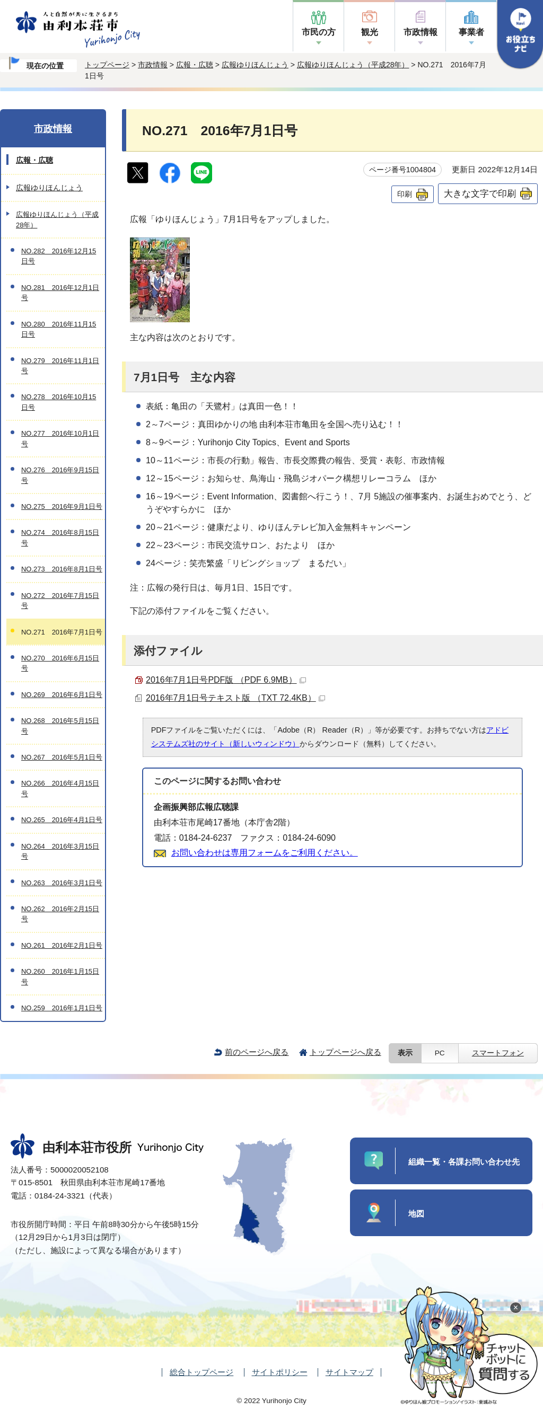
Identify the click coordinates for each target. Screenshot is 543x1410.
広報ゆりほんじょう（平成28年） (353, 64)
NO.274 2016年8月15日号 (60, 537)
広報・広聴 (194, 64)
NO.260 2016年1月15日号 (60, 976)
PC (440, 1053)
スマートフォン (498, 1053)
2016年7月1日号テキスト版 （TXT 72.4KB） (235, 697)
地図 (416, 1213)
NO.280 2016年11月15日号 (58, 329)
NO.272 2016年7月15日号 (60, 601)
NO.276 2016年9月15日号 (60, 475)
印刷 (404, 194)
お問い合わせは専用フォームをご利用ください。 (264, 852)
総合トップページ (201, 1372)
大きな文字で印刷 (480, 193)
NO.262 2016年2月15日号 (60, 914)
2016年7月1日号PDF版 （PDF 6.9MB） (226, 679)
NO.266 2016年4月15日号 (60, 788)
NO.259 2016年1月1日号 (61, 1008)
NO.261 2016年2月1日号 (61, 945)
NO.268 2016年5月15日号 (60, 726)
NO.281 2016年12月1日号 (60, 293)
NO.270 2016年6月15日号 (60, 663)
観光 (369, 32)
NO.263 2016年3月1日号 (61, 883)
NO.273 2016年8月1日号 (61, 569)
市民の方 (319, 32)
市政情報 (420, 32)
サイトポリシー (280, 1372)
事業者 (471, 32)
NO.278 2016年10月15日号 (58, 402)
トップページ (107, 64)
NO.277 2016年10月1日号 (60, 438)
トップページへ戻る (345, 1051)
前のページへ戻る (256, 1051)
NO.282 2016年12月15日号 (58, 256)
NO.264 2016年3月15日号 (60, 851)
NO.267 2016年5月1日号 (61, 757)
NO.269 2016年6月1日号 (61, 695)
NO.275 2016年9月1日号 (61, 506)
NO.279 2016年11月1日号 (60, 366)
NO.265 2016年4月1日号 (61, 820)
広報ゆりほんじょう (255, 64)
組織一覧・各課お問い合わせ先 (464, 1161)
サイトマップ (349, 1372)
